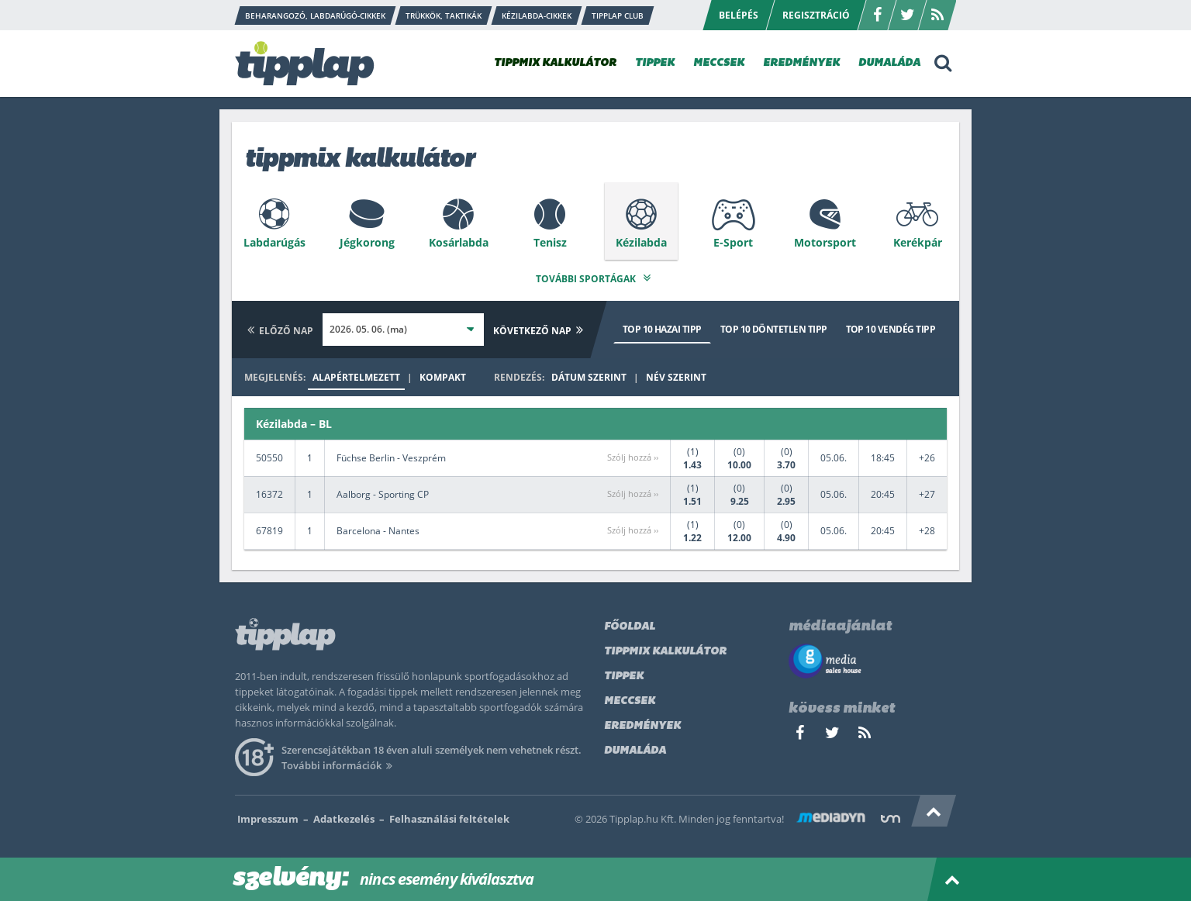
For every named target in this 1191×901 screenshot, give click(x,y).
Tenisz (550, 242)
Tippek (624, 673)
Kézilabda (641, 242)
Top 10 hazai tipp (662, 326)
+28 (927, 528)
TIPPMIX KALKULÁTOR (555, 63)
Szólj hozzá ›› (632, 455)
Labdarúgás (274, 242)
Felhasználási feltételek (449, 816)
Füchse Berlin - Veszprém (391, 455)
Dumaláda (635, 748)
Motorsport (825, 242)
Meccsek (629, 698)
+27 (927, 492)
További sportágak (595, 275)
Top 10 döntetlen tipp (773, 326)
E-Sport (733, 242)
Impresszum (268, 816)
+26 (927, 455)
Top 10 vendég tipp (890, 326)
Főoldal (629, 624)
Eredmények (642, 723)
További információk (339, 762)
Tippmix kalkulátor (665, 648)
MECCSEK (718, 63)
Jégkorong (367, 242)
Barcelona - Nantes (378, 528)
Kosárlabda (458, 242)
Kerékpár (917, 242)
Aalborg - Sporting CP (383, 492)
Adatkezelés (344, 816)
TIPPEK (655, 63)
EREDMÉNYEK (801, 63)
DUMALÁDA (889, 63)
